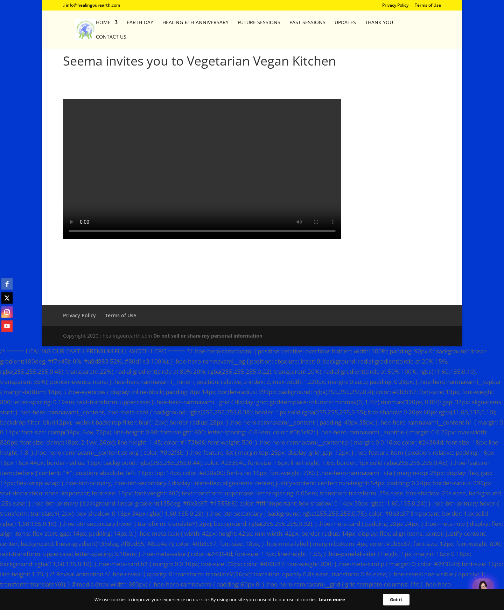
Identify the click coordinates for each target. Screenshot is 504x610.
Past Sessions (307, 23)
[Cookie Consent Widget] (252, 599)
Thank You (379, 23)
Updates (345, 23)
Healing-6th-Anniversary (195, 23)
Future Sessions (259, 23)
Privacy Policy (395, 5)
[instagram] (7, 312)
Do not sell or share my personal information (207, 335)
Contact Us (111, 37)
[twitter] (7, 298)
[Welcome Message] (482, 588)
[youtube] (7, 326)
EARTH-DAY (140, 23)
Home (103, 23)
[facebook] (7, 284)
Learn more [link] (331, 599)
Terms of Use (428, 5)
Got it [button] (396, 599)
